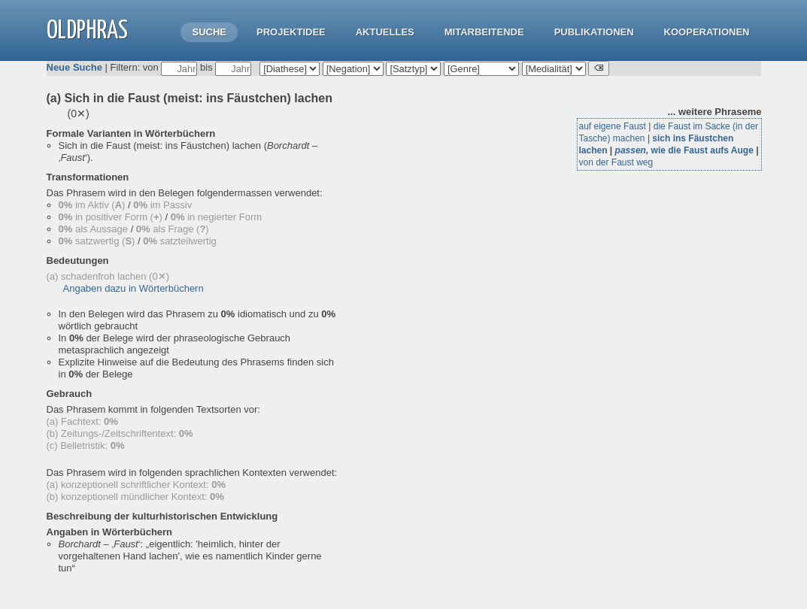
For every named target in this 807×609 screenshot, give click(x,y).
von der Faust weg (616, 162)
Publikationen (594, 32)
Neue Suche (74, 67)
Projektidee (291, 32)
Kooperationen (707, 32)
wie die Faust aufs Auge (684, 150)
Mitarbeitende (484, 32)
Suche (209, 32)
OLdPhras (87, 31)
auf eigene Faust (612, 126)
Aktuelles (385, 32)
